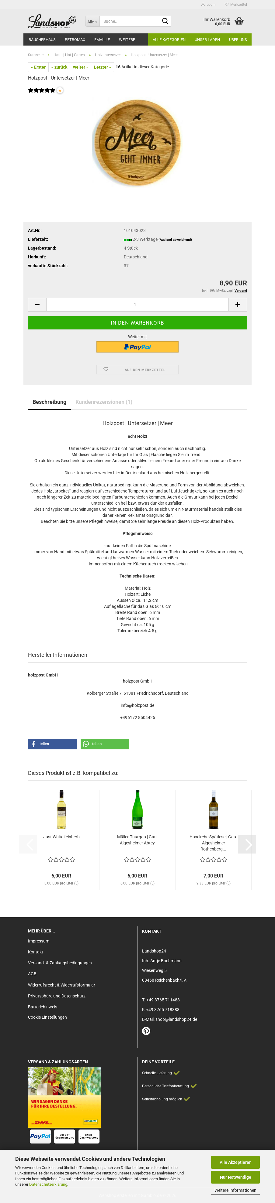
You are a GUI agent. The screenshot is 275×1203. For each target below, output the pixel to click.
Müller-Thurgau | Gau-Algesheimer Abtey (137, 839)
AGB (32, 973)
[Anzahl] (137, 305)
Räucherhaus (42, 39)
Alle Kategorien (169, 39)
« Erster (38, 67)
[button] (37, 305)
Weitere (127, 39)
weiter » (80, 67)
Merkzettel (236, 4)
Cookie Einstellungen (47, 1017)
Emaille (102, 39)
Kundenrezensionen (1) (103, 402)
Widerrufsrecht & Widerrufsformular (61, 985)
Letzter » (102, 67)
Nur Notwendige (235, 1177)
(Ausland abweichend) (175, 240)
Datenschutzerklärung (48, 1184)
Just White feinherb (61, 836)
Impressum (38, 941)
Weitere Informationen (235, 1190)
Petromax (75, 39)
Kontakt (35, 951)
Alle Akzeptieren (236, 1162)
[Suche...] (92, 21)
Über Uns (238, 39)
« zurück (59, 67)
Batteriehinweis (42, 1006)
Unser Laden (207, 39)
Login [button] (208, 4)
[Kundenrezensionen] (41, 94)
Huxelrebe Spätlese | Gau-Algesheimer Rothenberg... (213, 842)
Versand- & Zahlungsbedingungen (60, 962)
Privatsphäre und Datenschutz (56, 995)
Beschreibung (49, 402)
